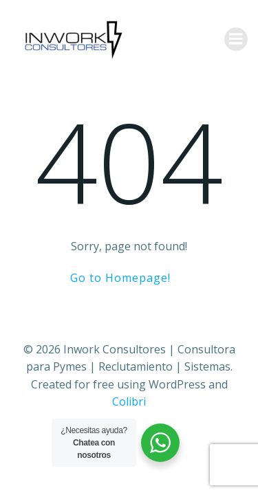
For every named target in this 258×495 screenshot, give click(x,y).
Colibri (129, 401)
